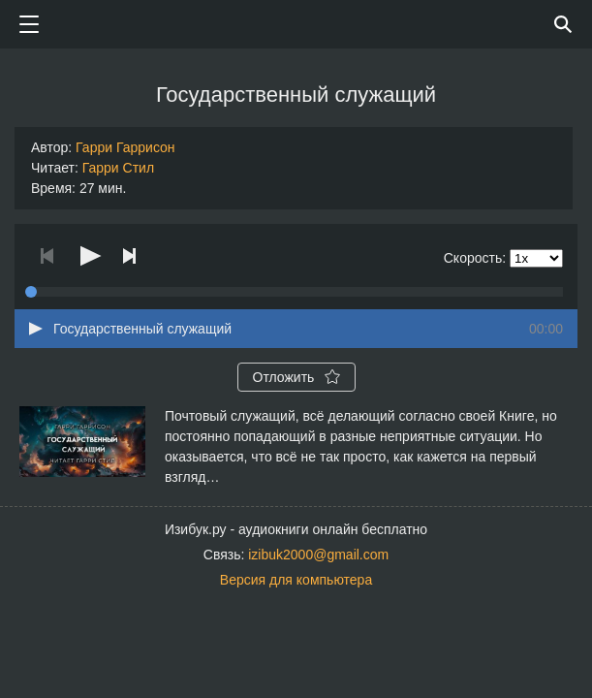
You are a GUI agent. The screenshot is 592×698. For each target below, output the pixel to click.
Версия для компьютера (296, 579)
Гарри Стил (118, 167)
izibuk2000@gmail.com (318, 554)
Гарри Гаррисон (125, 147)
